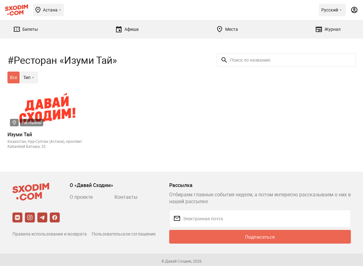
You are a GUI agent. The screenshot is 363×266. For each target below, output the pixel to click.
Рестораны (31, 122)
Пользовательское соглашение (124, 234)
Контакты (125, 197)
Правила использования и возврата (49, 234)
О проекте (81, 197)
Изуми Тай (19, 134)
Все (13, 77)
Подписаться (260, 237)
